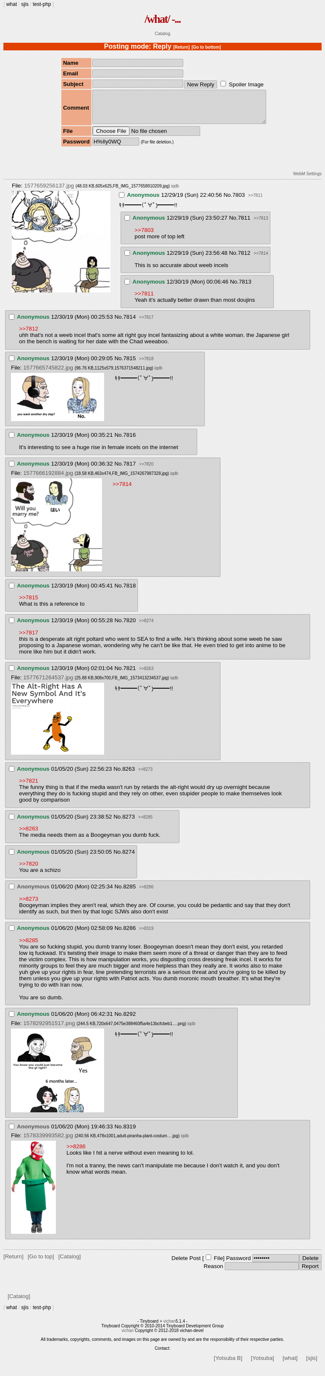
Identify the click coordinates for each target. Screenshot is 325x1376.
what (11, 4)
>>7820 (146, 470)
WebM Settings (307, 180)
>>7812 (28, 335)
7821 (129, 674)
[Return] (181, 47)
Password (238, 1264)
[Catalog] (69, 1263)
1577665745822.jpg (48, 374)
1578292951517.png (49, 1029)
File (218, 1264)
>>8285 (145, 823)
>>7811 (255, 201)
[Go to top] (41, 1263)
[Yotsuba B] (228, 1364)
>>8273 (145, 775)
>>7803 (144, 236)
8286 (129, 934)
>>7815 (28, 604)
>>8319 (146, 934)
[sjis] (311, 1364)
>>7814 (261, 259)
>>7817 (146, 323)
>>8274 (146, 627)
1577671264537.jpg (48, 684)
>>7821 (28, 787)
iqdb (175, 192)
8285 (129, 893)
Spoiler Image (246, 84)
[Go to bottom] (206, 47)
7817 (129, 470)
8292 (129, 1020)
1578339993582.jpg (48, 1142)
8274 (128, 858)
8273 (128, 823)
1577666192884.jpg (48, 479)
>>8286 (146, 893)
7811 (244, 224)
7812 (244, 259)
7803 (238, 201)
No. (227, 201)
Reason (213, 1272)
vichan (169, 1327)
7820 (129, 626)
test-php (42, 4)
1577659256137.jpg (49, 192)
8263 (128, 775)
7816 (129, 441)
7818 (129, 592)
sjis (24, 4)
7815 (129, 364)
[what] (290, 1364)
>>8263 (146, 675)
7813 (245, 288)
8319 (129, 1133)
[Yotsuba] (262, 1364)
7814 (129, 323)
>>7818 (146, 365)
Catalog (163, 33)
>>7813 (261, 224)
